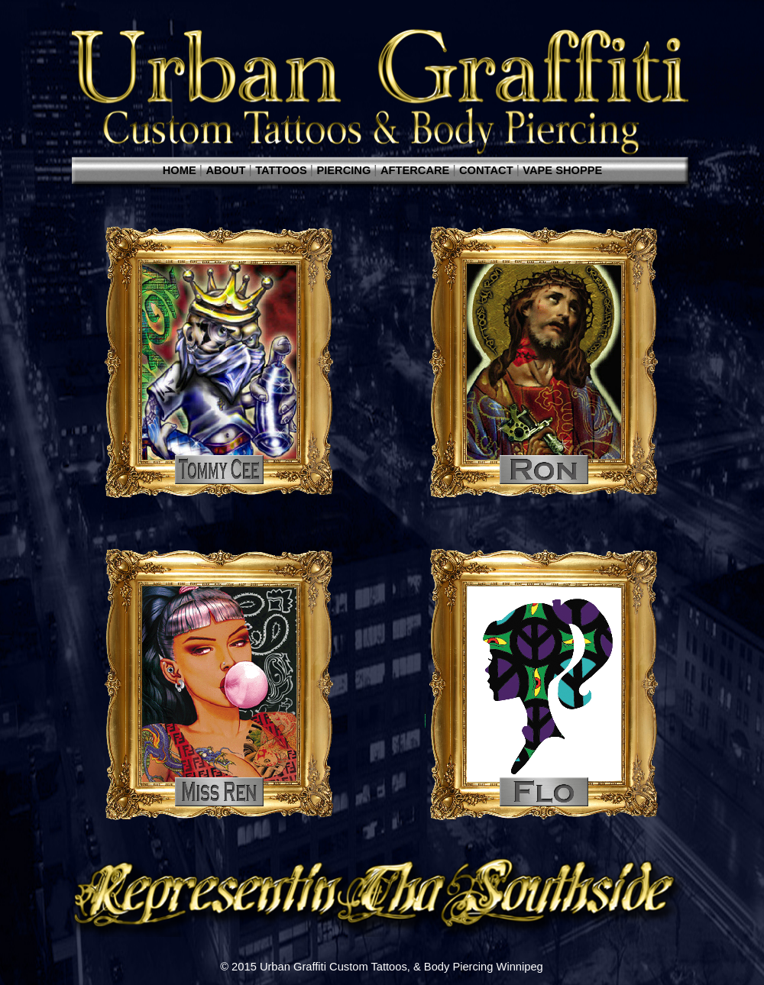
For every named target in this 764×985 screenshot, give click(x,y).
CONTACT (487, 170)
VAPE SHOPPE (562, 170)
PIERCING (345, 170)
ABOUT (227, 170)
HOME (181, 170)
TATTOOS (282, 170)
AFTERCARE (416, 170)
